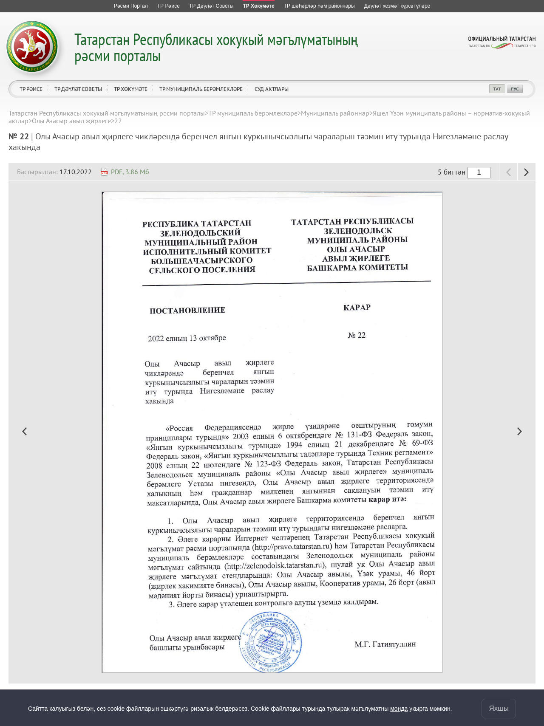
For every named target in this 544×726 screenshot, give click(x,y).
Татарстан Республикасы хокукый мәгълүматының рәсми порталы (216, 46)
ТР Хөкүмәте (130, 89)
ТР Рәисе (31, 89)
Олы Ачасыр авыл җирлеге (71, 120)
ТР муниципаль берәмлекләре (201, 89)
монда (399, 708)
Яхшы (499, 708)
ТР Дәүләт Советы (78, 89)
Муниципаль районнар (335, 113)
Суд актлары (272, 89)
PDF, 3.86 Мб (130, 171)
